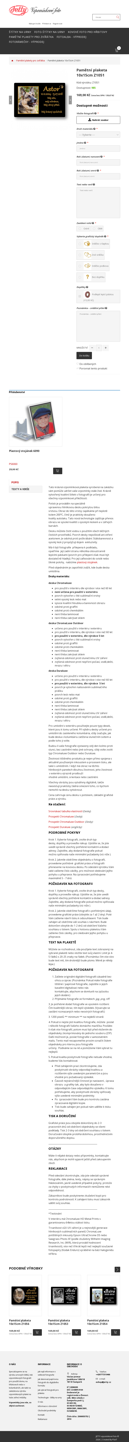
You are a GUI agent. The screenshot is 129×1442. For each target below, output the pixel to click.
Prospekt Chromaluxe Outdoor (66, 821)
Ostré (86, 228)
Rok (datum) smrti (87, 170)
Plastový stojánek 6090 (24, 451)
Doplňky (82, 287)
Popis (15, 482)
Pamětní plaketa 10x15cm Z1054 (98, 1322)
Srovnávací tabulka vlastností (65, 811)
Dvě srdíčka (94, 255)
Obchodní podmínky (47, 1410)
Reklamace (42, 1419)
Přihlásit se (46, 23)
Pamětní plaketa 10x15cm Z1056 (20, 1322)
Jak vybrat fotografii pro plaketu (48, 1392)
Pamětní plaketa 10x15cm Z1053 (59, 1322)
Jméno (81, 143)
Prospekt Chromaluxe (61, 816)
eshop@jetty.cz (103, 1382)
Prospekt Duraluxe (59, 827)
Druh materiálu (85, 129)
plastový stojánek (87, 562)
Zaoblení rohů (85, 223)
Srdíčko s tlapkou (96, 244)
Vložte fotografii (86, 113)
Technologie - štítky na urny (50, 1397)
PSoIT (114, 1439)
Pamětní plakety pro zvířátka (30, 60)
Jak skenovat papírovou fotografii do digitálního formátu (48, 1382)
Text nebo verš (85, 184)
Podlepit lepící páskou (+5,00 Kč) (99, 296)
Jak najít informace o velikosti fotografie (47, 1373)
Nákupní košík (35, 23)
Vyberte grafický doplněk (91, 236)
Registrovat (57, 23)
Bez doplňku (94, 277)
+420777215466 (103, 1374)
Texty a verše (20, 489)
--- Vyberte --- (87, 134)
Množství (82, 347)
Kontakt (41, 1415)
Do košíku (84, 355)
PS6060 (13, 464)
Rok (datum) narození (89, 156)
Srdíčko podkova (96, 266)
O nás (40, 1402)
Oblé (100, 228)
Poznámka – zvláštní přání (91, 308)
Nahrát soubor (98, 119)
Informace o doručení (47, 1406)
